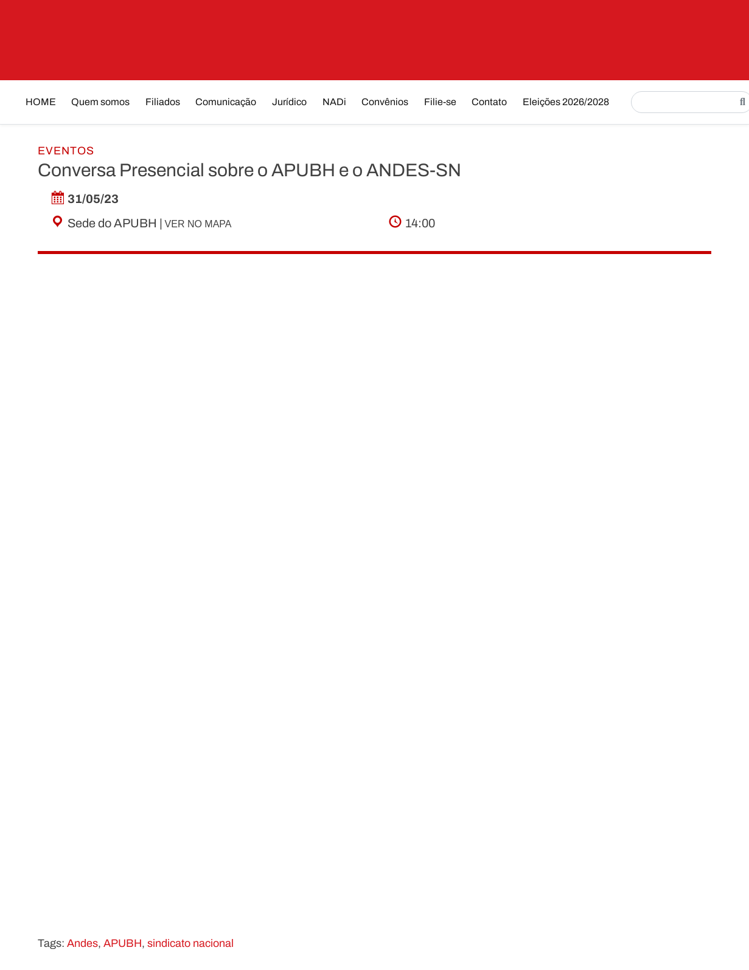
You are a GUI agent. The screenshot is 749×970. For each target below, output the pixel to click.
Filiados (162, 102)
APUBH (122, 943)
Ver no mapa (198, 224)
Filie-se (440, 102)
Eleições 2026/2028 (566, 102)
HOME (41, 102)
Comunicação (225, 102)
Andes (82, 943)
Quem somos (100, 102)
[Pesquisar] (742, 102)
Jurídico (289, 102)
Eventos (66, 151)
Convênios (384, 102)
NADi (334, 102)
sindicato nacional (190, 943)
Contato (489, 102)
